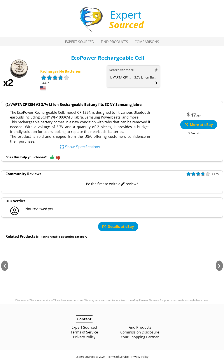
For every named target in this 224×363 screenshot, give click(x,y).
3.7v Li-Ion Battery (147, 77)
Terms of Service (84, 332)
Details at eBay (118, 226)
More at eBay (199, 124)
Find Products (114, 41)
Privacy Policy (84, 337)
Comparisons (147, 41)
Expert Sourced (79, 41)
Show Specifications (80, 147)
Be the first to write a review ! (112, 184)
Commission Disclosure (139, 332)
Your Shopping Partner (140, 337)
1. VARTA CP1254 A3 (123, 77)
